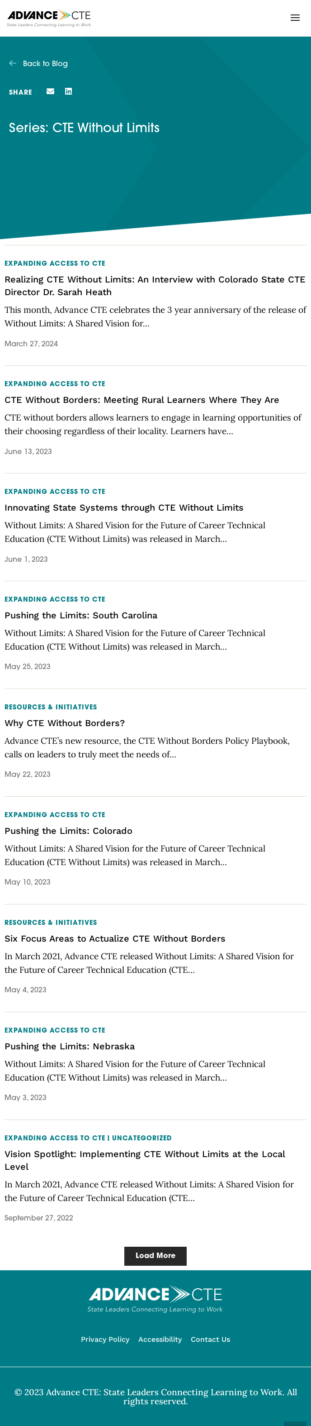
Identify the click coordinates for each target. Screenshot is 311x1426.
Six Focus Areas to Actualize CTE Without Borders (115, 938)
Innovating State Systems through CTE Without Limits (124, 507)
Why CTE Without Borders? (65, 723)
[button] (295, 17)
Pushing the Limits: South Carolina (81, 615)
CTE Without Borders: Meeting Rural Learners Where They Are (142, 399)
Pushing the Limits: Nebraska (70, 1046)
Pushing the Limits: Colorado (68, 830)
